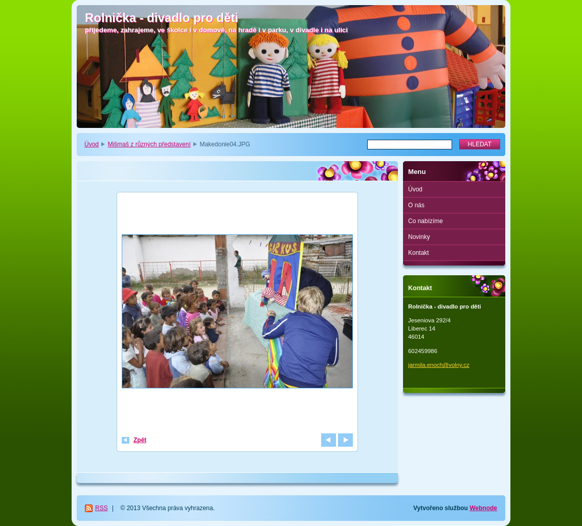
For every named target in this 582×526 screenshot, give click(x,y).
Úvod (91, 144)
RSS (101, 508)
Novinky (419, 236)
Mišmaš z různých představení (149, 144)
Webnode (483, 508)
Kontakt (418, 252)
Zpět (139, 440)
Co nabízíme (425, 221)
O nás (416, 205)
